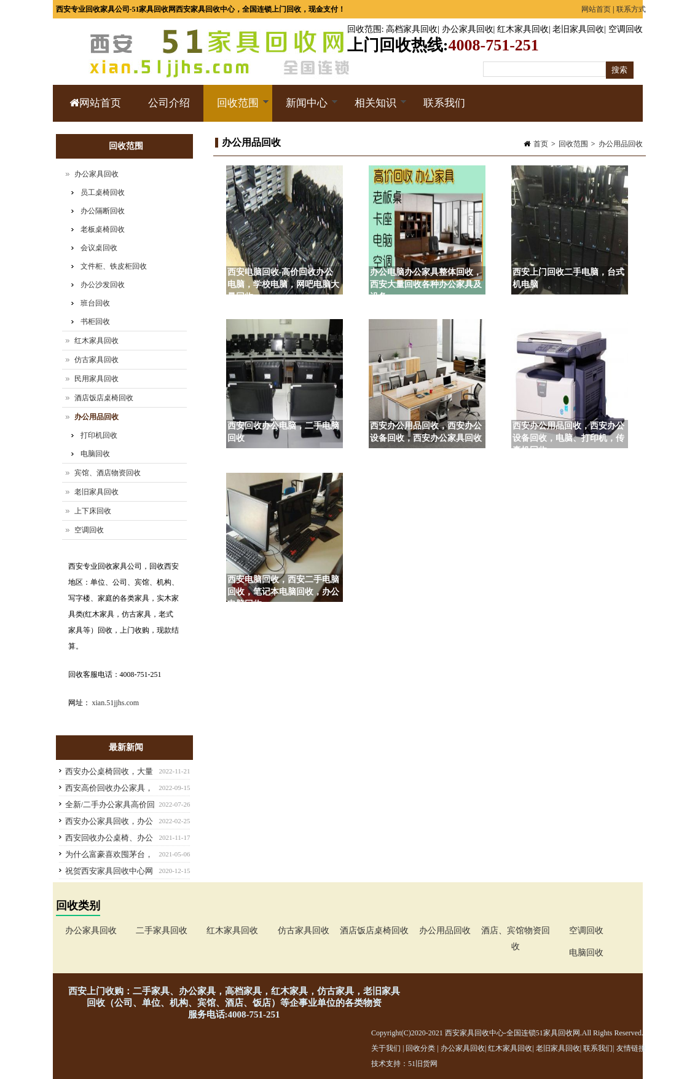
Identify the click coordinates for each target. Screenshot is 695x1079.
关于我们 (386, 1048)
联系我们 (444, 103)
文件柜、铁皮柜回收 (113, 266)
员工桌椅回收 (102, 192)
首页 (540, 144)
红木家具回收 (523, 29)
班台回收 (95, 303)
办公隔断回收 (102, 211)
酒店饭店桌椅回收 (103, 397)
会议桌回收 (98, 247)
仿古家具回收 (96, 359)
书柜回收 (95, 321)
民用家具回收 (96, 378)
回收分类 (420, 1048)
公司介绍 (169, 103)
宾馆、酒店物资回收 (107, 472)
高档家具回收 (412, 29)
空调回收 (625, 29)
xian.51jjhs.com (115, 702)
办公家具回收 (467, 29)
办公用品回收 (621, 144)
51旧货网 (423, 1063)
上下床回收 (92, 511)
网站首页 (596, 9)
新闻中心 (305, 109)
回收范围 (364, 29)
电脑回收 (95, 453)
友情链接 (631, 1048)
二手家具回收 (161, 930)
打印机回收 (98, 435)
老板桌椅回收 (102, 229)
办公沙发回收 (102, 284)
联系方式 (631, 9)
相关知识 (374, 109)
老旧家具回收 (578, 29)
